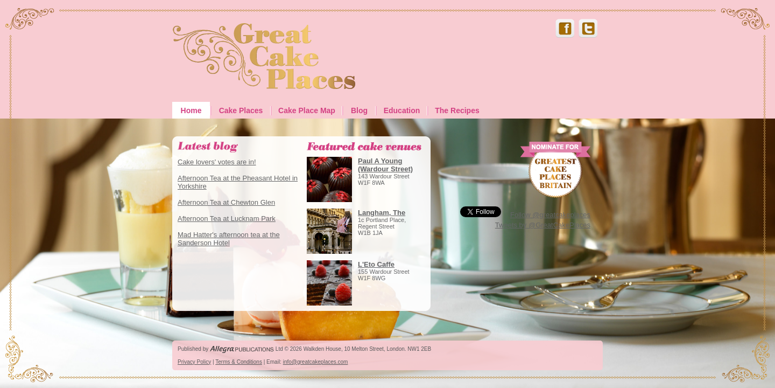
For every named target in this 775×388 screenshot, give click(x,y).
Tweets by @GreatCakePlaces (542, 225)
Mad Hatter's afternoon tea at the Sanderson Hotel (229, 239)
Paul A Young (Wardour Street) (385, 165)
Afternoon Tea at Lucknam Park (227, 218)
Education (402, 110)
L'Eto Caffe (376, 264)
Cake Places (241, 110)
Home (191, 110)
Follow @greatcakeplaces (550, 215)
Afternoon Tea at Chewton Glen (226, 202)
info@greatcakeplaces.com (315, 362)
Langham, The (381, 213)
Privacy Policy (194, 362)
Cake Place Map (306, 110)
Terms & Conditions (238, 362)
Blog (359, 110)
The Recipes (457, 110)
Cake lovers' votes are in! (217, 162)
